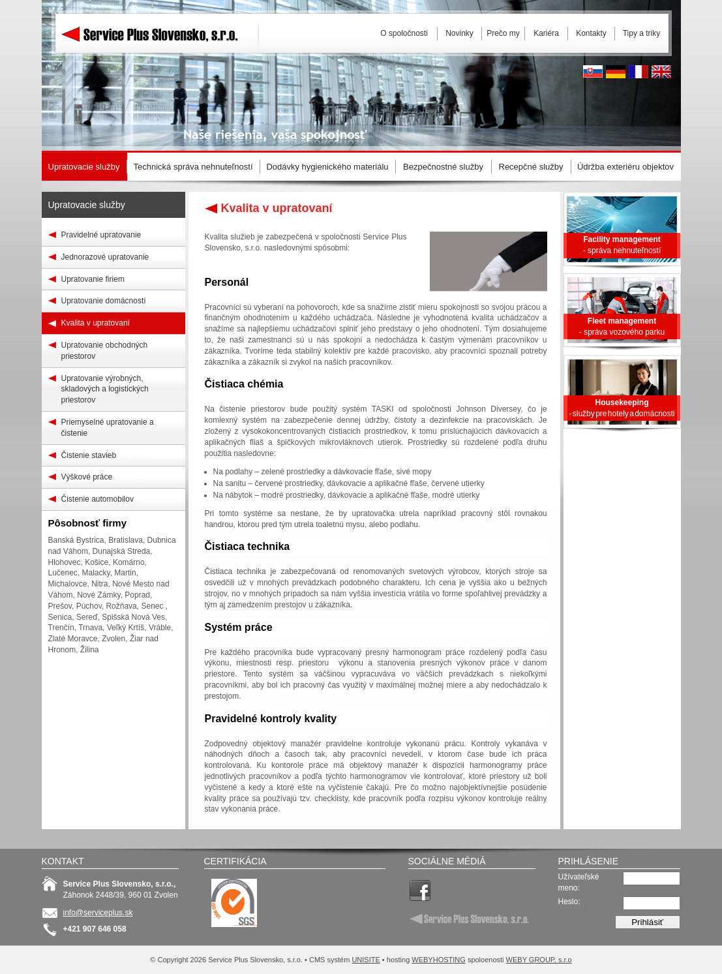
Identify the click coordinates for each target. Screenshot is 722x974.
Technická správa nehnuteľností (192, 167)
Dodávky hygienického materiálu (327, 167)
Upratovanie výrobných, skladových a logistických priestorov (105, 389)
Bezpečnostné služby (443, 167)
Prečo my (503, 33)
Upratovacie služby (86, 205)
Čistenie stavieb (89, 455)
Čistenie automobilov (97, 499)
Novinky (459, 33)
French (638, 71)
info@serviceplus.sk (98, 912)
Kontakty (591, 33)
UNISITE (366, 960)
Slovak (593, 71)
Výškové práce (87, 476)
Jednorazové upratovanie (105, 257)
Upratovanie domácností (103, 300)
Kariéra (546, 33)
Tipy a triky (642, 33)
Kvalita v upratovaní (95, 322)
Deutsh (615, 71)
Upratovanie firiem (93, 279)
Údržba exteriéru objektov (625, 167)
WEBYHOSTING (439, 960)
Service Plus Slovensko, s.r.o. (159, 65)
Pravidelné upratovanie (101, 234)
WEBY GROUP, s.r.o (539, 960)
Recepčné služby (531, 167)
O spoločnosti (404, 33)
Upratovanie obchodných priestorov (104, 351)
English (661, 71)
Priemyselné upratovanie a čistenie (107, 428)
